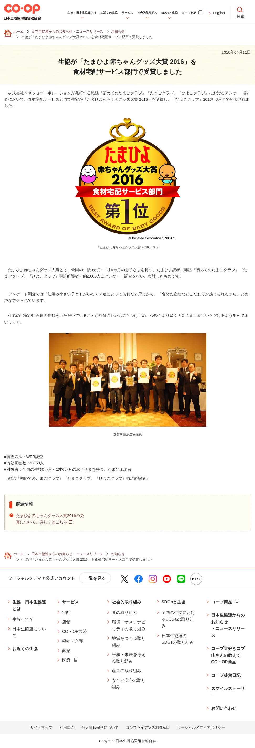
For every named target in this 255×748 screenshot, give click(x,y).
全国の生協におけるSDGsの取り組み (178, 619)
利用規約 (67, 727)
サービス (70, 602)
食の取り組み (124, 612)
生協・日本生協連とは (29, 605)
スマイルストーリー (228, 692)
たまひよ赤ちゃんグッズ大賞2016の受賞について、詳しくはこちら (50, 518)
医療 (66, 660)
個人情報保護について (100, 727)
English (219, 13)
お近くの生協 (25, 649)
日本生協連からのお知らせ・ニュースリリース (228, 625)
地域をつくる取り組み (128, 641)
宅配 (66, 612)
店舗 (66, 622)
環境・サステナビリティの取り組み (128, 625)
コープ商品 (221, 602)
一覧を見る (95, 578)
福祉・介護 (72, 641)
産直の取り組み (126, 670)
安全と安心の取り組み (128, 683)
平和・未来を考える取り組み (128, 658)
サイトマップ (41, 727)
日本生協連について (29, 632)
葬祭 (66, 650)
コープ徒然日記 (226, 675)
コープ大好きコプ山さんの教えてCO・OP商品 (228, 655)
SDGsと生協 (174, 602)
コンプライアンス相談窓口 (148, 727)
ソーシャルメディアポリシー (201, 727)
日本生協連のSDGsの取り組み (178, 639)
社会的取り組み (126, 602)
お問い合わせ (223, 708)
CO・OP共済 (74, 631)
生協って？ (22, 619)
